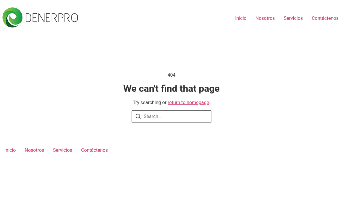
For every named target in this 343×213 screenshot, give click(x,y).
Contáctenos (325, 18)
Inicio (240, 18)
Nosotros (265, 18)
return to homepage (188, 102)
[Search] (138, 117)
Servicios (293, 18)
